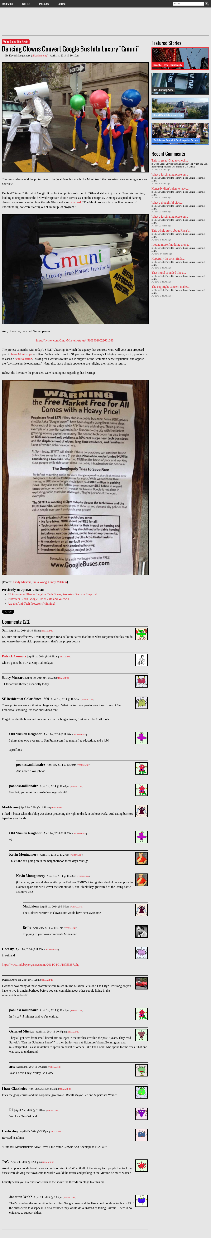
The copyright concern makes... (170, 286)
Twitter (26, 3)
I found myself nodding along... (170, 244)
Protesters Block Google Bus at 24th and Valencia (38, 599)
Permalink (47, 631)
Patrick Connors (14, 656)
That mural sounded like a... (168, 272)
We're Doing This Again (15, 42)
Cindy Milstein (22, 582)
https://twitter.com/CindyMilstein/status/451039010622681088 (74, 340)
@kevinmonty (39, 55)
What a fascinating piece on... (169, 174)
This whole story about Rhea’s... (171, 230)
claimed (76, 202)
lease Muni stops (21, 354)
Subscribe (7, 3)
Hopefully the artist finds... (168, 258)
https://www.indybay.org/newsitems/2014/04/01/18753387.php (40, 964)
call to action (24, 358)
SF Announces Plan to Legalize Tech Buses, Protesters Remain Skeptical (52, 594)
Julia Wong (40, 582)
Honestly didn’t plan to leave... (170, 188)
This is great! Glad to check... (169, 160)
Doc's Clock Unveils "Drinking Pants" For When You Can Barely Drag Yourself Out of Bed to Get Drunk (179, 165)
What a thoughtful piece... (167, 202)
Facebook (44, 3)
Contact (62, 3)
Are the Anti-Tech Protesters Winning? (31, 603)
